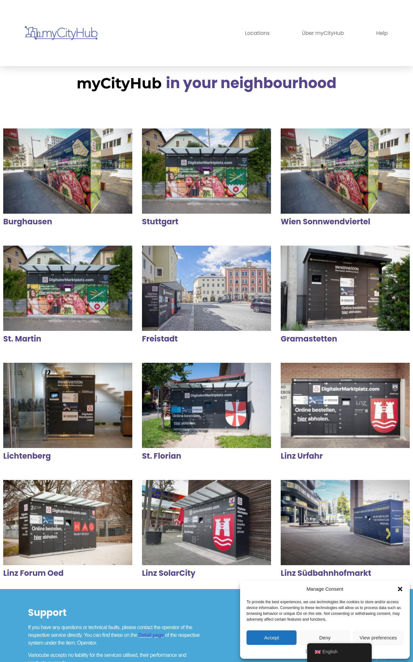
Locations (257, 33)
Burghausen (27, 221)
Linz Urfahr (302, 456)
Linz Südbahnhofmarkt (326, 573)
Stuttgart (160, 221)
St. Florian (161, 456)
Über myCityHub (323, 33)
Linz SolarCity (169, 573)
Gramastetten (309, 338)
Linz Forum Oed (33, 573)
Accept (271, 637)
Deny (324, 637)
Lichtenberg (27, 456)
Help (382, 33)
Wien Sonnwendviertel (325, 221)
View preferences (378, 637)
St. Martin (22, 338)
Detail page (151, 635)
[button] (400, 589)
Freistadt (160, 338)
